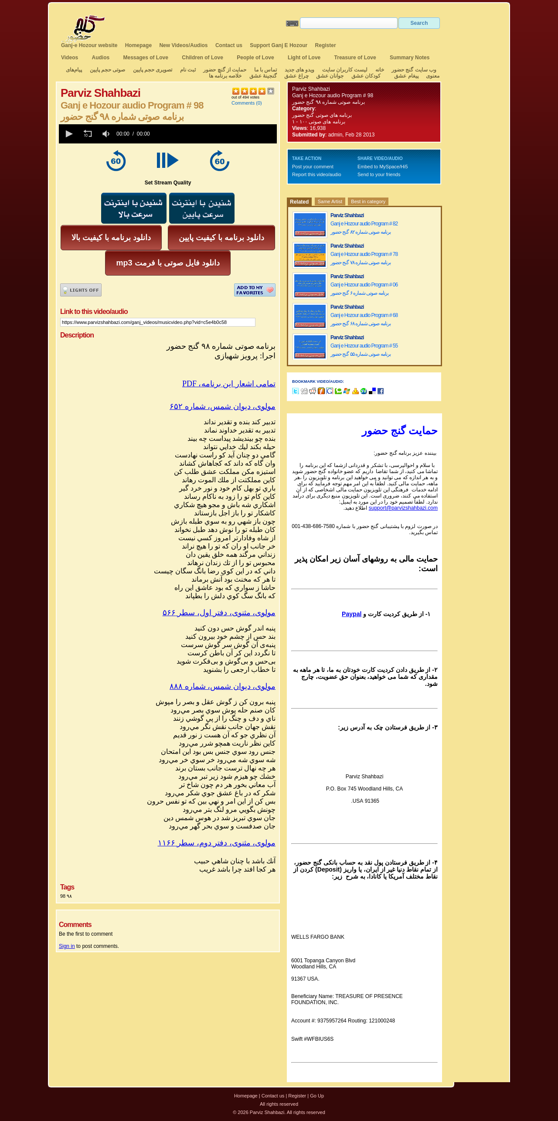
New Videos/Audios (183, 45)
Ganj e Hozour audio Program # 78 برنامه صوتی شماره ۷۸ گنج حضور (364, 258)
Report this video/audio (316, 174)
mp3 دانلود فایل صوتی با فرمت (167, 263)
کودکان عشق (366, 76)
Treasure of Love (355, 58)
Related (299, 202)
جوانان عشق (330, 76)
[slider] (215, 133)
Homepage (138, 45)
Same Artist (330, 201)
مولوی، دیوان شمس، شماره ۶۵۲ (223, 406)
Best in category (368, 201)
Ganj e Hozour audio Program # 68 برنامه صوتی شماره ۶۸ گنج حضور (364, 319)
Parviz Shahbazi (311, 89)
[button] (68, 133)
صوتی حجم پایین (106, 70)
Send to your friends (378, 174)
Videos (69, 58)
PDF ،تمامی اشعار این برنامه (229, 383)
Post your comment (312, 166)
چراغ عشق (296, 76)
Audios (100, 58)
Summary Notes (409, 58)
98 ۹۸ (66, 896)
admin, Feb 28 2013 (351, 135)
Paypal (351, 613)
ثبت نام (188, 70)
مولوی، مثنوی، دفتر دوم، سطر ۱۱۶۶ (217, 842)
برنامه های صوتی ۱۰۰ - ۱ (319, 122)
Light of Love (304, 58)
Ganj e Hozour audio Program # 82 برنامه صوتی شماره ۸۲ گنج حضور (364, 228)
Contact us (228, 45)
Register (325, 45)
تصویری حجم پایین (151, 70)
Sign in (67, 946)
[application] (168, 133)
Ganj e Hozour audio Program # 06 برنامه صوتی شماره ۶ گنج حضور (364, 289)
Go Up (317, 1095)
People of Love (255, 58)
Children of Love (202, 58)
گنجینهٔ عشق (263, 76)
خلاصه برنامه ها (225, 76)
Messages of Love (145, 58)
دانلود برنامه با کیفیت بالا (111, 237)
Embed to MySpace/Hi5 (382, 166)
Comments (243, 103)
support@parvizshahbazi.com (403, 508)
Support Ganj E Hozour (278, 45)
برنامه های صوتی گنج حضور (322, 115)
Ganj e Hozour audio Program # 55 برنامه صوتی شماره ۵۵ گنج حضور (364, 350)
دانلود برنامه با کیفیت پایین (221, 237)
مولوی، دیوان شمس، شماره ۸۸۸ (223, 686)
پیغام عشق (406, 76)
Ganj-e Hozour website (89, 45)
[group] (106, 133)
